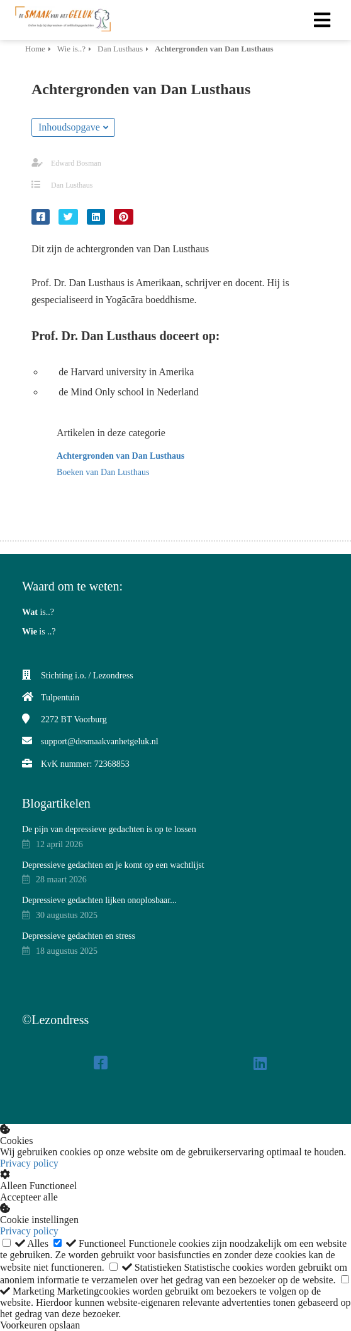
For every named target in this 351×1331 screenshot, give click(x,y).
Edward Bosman (76, 163)
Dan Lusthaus (71, 185)
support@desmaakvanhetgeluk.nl (100, 741)
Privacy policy (29, 1163)
